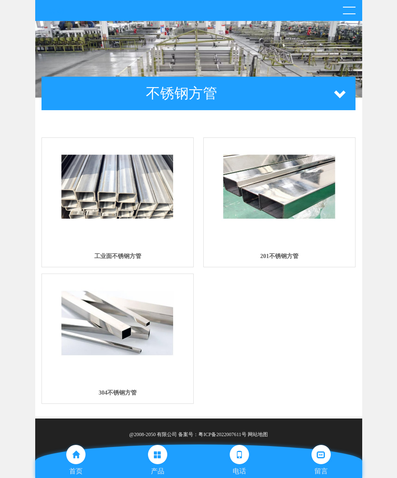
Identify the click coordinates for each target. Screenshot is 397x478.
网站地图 (258, 434)
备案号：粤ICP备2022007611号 (212, 434)
